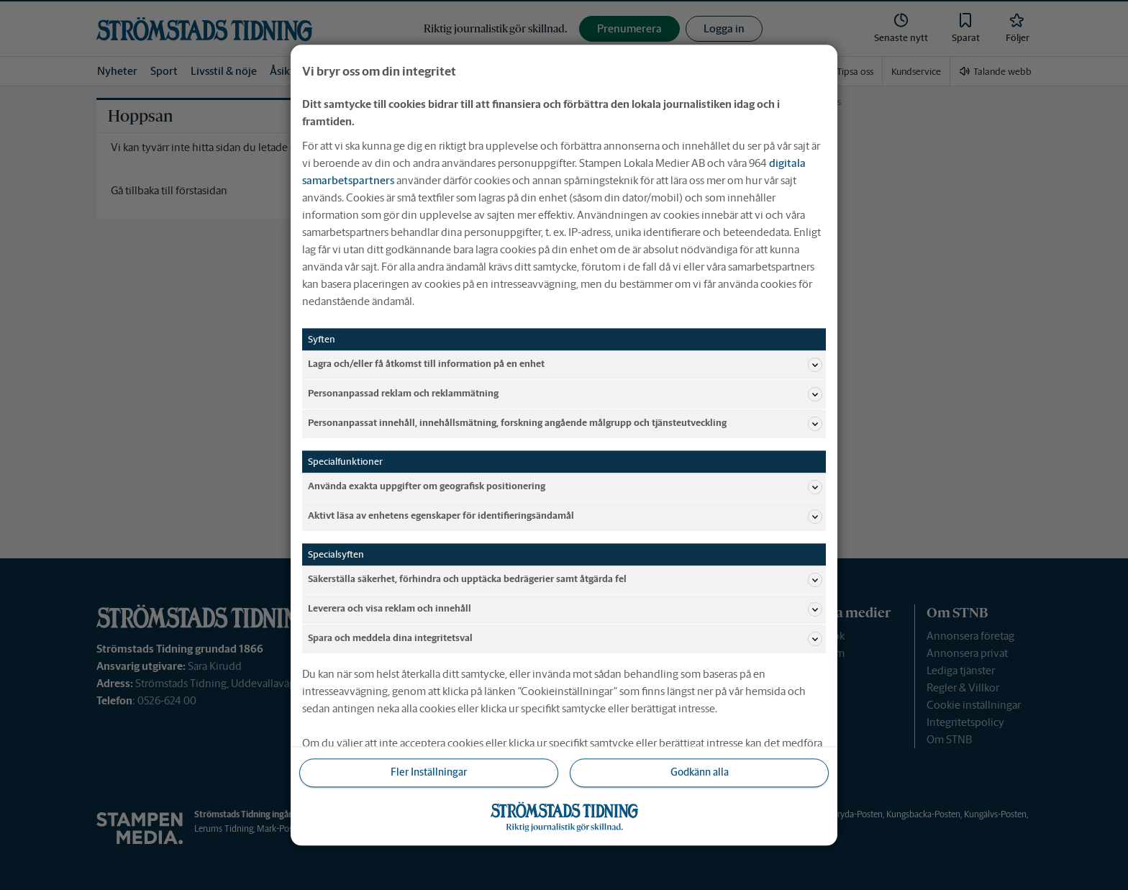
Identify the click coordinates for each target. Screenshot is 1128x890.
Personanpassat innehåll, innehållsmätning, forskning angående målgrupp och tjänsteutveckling (565, 424)
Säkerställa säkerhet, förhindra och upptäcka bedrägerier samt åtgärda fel (565, 580)
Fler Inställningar (429, 772)
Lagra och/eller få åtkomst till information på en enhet (565, 365)
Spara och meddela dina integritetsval (565, 639)
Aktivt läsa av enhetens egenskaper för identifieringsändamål (565, 516)
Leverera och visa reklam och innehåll (565, 609)
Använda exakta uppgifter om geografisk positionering (565, 487)
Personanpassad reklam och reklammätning (565, 394)
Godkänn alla (699, 772)
